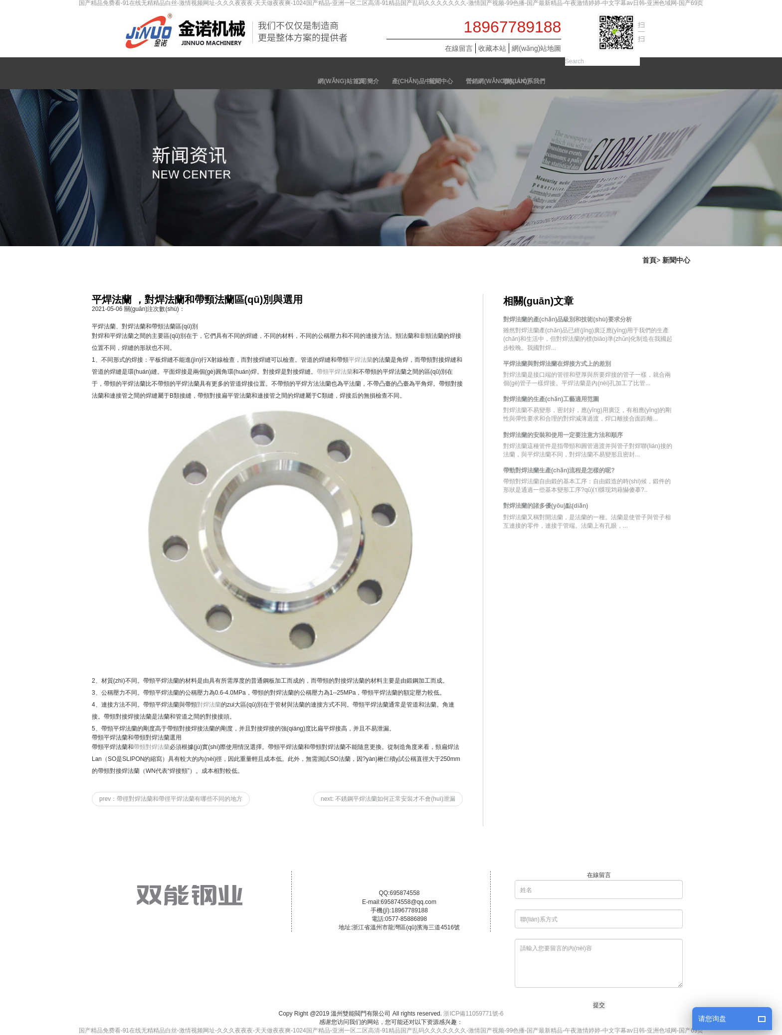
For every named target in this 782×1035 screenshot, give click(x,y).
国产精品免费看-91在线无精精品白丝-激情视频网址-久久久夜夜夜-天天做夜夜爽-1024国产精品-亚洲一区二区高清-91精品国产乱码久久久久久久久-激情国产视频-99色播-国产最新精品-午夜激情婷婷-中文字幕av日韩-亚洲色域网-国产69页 (391, 3)
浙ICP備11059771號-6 (473, 1013)
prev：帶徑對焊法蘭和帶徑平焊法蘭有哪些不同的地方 (170, 798)
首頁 (649, 260)
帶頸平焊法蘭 (335, 371)
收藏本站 (492, 48)
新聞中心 (676, 260)
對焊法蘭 (209, 704)
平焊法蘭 (361, 359)
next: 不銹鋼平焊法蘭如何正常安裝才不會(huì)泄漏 (388, 798)
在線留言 (459, 48)
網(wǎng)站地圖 (536, 48)
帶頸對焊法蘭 (152, 746)
